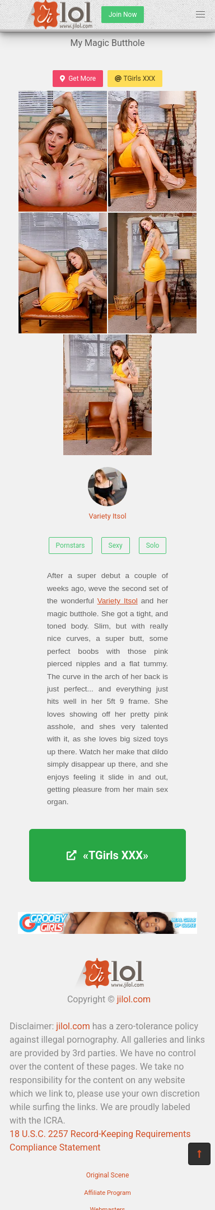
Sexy (116, 545)
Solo (153, 545)
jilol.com (134, 999)
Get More (78, 78)
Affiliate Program (107, 1193)
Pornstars (70, 545)
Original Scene (107, 1175)
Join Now (123, 15)
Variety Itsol (107, 493)
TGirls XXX (135, 78)
